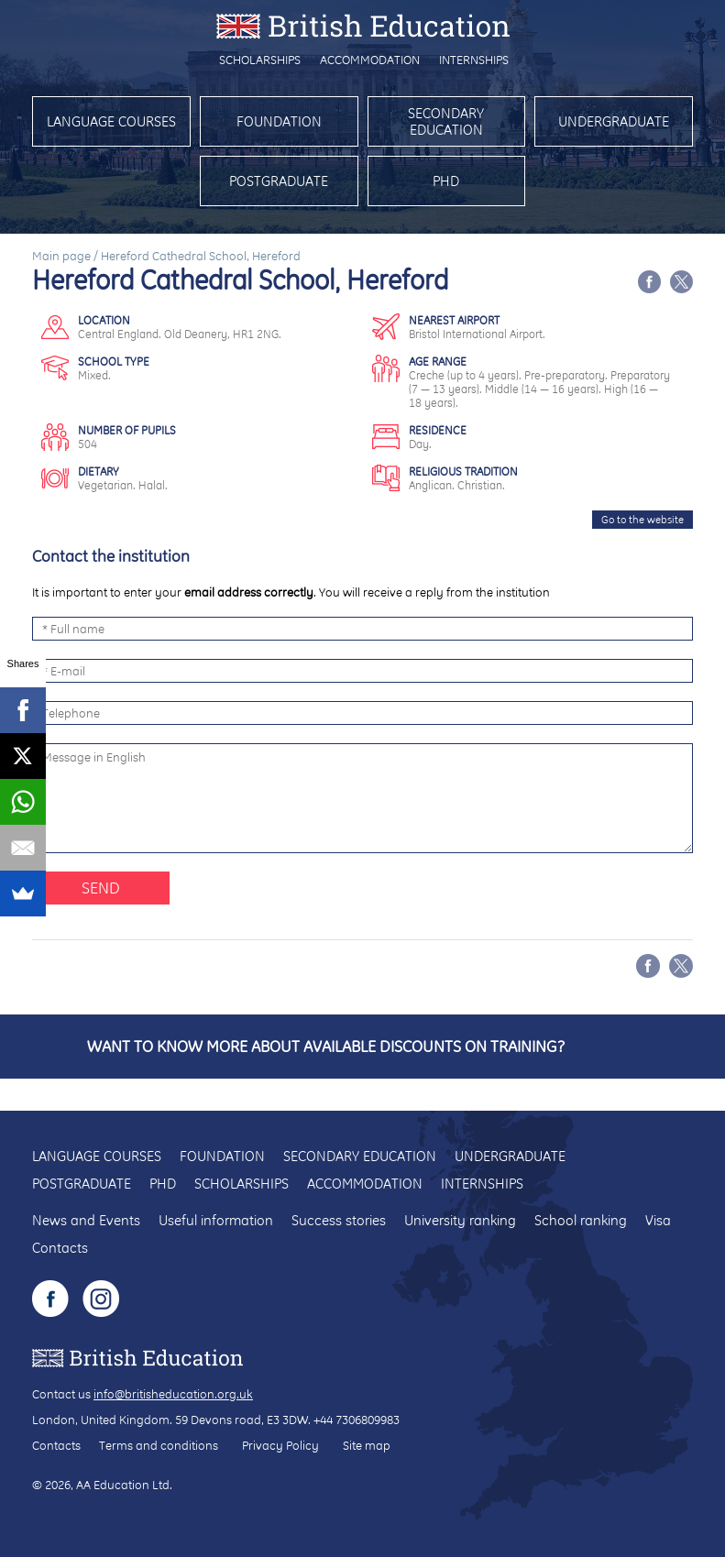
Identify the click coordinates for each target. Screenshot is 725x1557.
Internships (474, 59)
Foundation (279, 121)
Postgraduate (278, 181)
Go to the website (642, 519)
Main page (61, 255)
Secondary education (446, 121)
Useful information (216, 1220)
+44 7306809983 (356, 1419)
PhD (446, 181)
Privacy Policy (280, 1445)
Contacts (60, 1247)
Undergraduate (613, 121)
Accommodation (370, 59)
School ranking (580, 1220)
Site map (366, 1445)
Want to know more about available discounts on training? (326, 1046)
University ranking (460, 1220)
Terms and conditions (158, 1445)
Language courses (111, 121)
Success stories (338, 1220)
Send (101, 887)
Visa (658, 1220)
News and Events (86, 1220)
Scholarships (260, 59)
